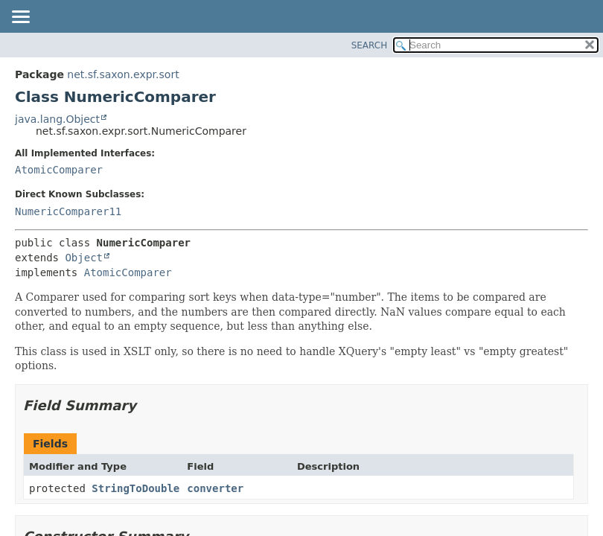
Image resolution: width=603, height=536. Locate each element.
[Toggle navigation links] (20, 17)
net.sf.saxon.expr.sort (123, 74)
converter (215, 488)
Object (84, 258)
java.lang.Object (57, 119)
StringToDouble (135, 488)
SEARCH (369, 45)
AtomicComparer (59, 170)
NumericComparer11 (68, 211)
